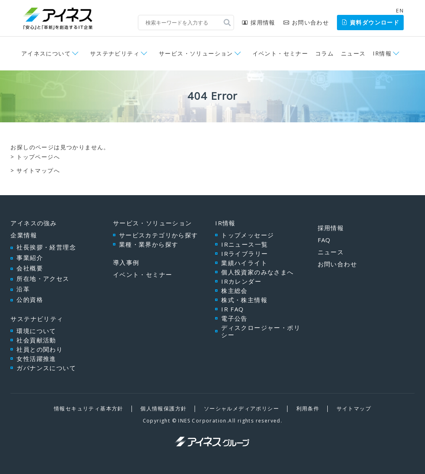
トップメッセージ (247, 235)
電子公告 (234, 318)
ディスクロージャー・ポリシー (260, 331)
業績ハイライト (244, 263)
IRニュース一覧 (244, 244)
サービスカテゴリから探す (158, 235)
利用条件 (308, 408)
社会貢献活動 (36, 340)
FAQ (324, 240)
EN (400, 10)
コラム (324, 53)
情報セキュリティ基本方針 (88, 408)
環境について (36, 331)
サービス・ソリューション (196, 53)
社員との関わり (39, 349)
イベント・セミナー (280, 53)
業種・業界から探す (149, 244)
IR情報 (382, 53)
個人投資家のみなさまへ (257, 272)
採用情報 (258, 22)
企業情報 (23, 235)
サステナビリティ (115, 53)
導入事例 (126, 262)
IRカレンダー (241, 281)
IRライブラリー (244, 253)
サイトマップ (354, 408)
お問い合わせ (306, 22)
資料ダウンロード (370, 22)
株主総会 (234, 290)
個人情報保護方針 (163, 408)
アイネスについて (46, 53)
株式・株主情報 (244, 300)
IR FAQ (232, 309)
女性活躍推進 (36, 358)
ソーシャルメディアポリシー (241, 408)
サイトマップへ (38, 170)
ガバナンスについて (46, 368)
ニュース (353, 53)
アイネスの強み (33, 223)
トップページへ (38, 157)
